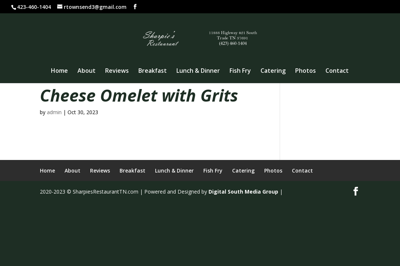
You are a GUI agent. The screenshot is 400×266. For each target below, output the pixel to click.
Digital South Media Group (243, 191)
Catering (273, 71)
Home (59, 71)
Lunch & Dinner (198, 71)
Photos (305, 71)
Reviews (117, 71)
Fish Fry (240, 71)
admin (54, 112)
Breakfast (152, 71)
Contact (337, 71)
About (86, 71)
